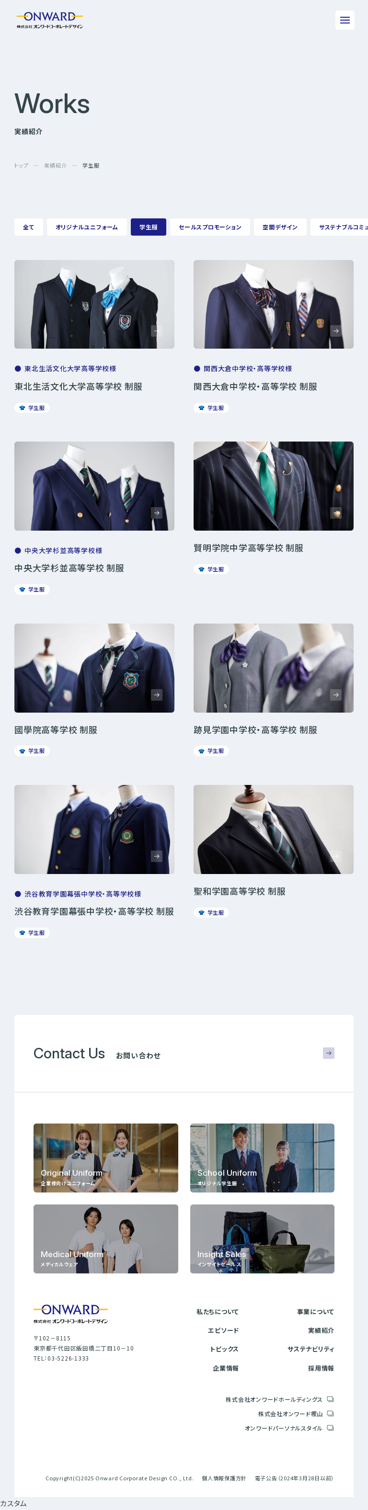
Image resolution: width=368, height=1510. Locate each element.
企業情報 (226, 1368)
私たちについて (217, 1311)
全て (28, 227)
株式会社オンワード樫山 (290, 1413)
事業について (316, 1311)
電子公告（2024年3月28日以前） (295, 1478)
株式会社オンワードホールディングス (274, 1399)
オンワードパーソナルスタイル (284, 1428)
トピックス (224, 1348)
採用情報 (321, 1368)
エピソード (223, 1330)
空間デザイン (280, 227)
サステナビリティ (311, 1348)
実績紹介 (55, 165)
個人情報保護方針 (224, 1478)
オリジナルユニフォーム (87, 227)
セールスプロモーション (210, 227)
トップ (21, 165)
